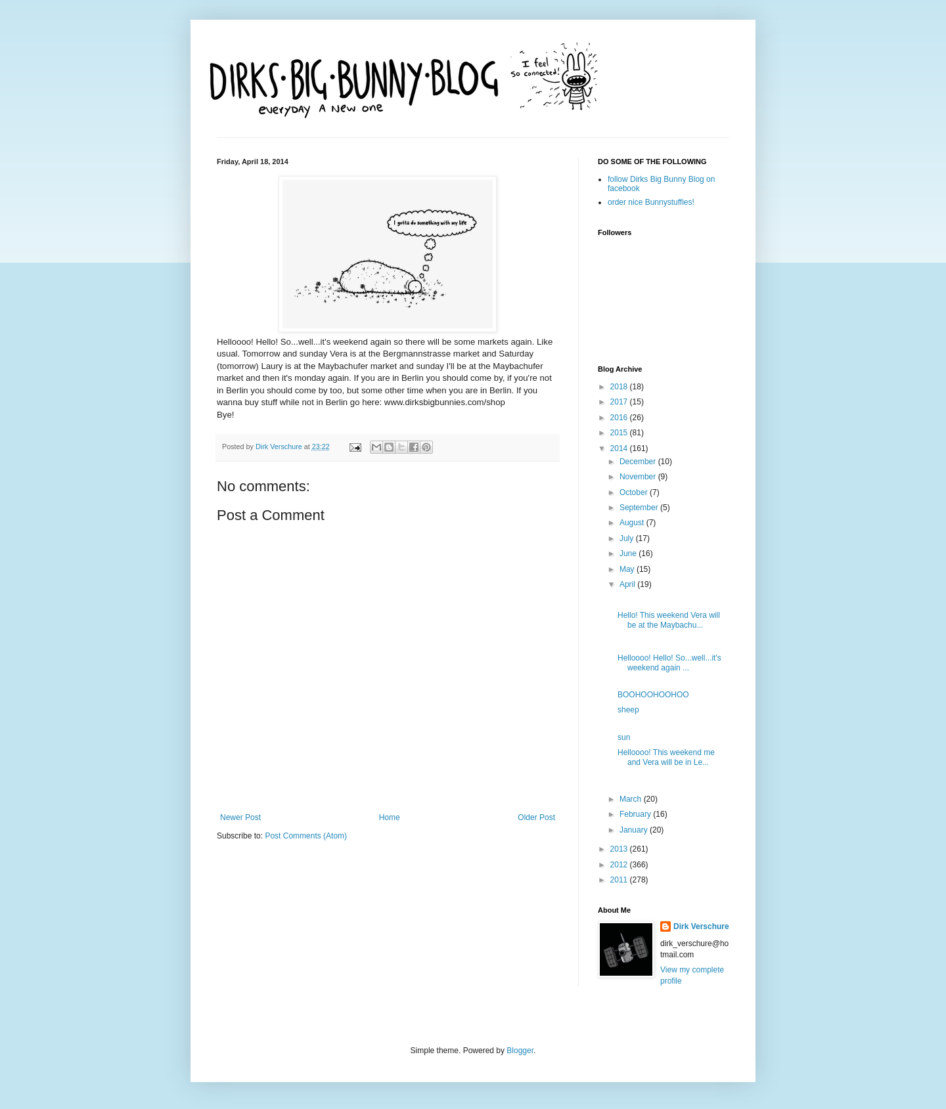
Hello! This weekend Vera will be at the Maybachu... (669, 620)
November (638, 476)
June (629, 553)
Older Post (536, 817)
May (628, 569)
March (631, 799)
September (639, 507)
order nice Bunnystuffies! (651, 202)
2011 (620, 879)
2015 (620, 432)
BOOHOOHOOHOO (653, 694)
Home (389, 817)
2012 (620, 864)
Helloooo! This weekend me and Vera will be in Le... (666, 757)
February (636, 814)
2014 (620, 448)
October (634, 492)
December (638, 461)
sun (624, 737)
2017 (620, 401)
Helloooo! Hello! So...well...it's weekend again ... (669, 662)
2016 (620, 417)
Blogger (520, 1050)
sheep (628, 709)
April (628, 584)
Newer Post (240, 817)
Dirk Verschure (280, 446)
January (634, 830)
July (627, 538)
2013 (620, 849)
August (632, 522)
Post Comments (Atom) (306, 835)
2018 (620, 386)
